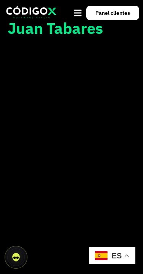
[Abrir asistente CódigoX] (16, 257)
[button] (78, 12)
